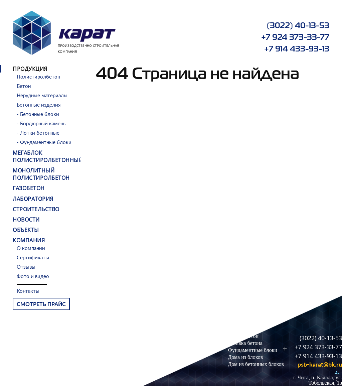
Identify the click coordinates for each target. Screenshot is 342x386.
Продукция (30, 69)
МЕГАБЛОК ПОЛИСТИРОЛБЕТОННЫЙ (48, 156)
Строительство (36, 209)
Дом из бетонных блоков (256, 364)
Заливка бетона (245, 343)
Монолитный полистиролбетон (41, 174)
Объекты (26, 230)
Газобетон (29, 188)
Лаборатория (33, 199)
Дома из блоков (245, 357)
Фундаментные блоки (252, 350)
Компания (29, 240)
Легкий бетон (243, 336)
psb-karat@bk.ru (320, 365)
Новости (26, 219)
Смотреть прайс (41, 304)
